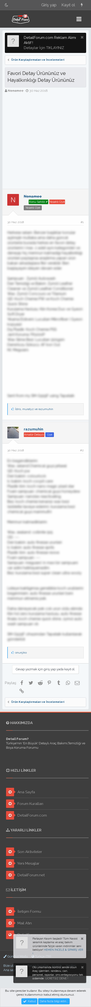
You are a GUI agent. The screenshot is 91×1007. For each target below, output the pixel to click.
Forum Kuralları (24, 803)
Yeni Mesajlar (22, 863)
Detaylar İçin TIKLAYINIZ (44, 48)
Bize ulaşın (11, 965)
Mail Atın (19, 923)
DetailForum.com (26, 815)
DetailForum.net (25, 875)
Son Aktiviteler (24, 852)
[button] (79, 19)
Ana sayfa (10, 970)
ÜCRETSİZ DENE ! (56, 978)
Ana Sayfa (20, 792)
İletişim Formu (23, 911)
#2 (82, 450)
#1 (82, 222)
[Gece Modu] (6, 5)
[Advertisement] (45, 140)
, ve (34, 409)
